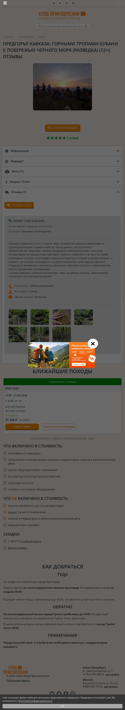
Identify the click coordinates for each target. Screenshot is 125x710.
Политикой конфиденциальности (35, 700)
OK (62, 706)
